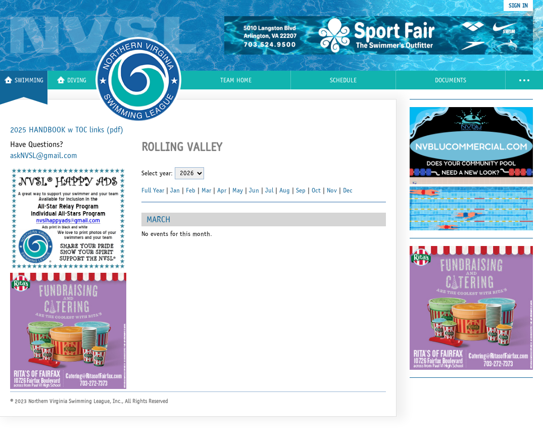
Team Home (236, 80)
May (237, 190)
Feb (190, 190)
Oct (316, 190)
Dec (348, 190)
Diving (71, 80)
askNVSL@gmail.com (43, 156)
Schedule (343, 80)
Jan (175, 190)
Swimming (24, 80)
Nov (332, 190)
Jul (269, 190)
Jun (254, 190)
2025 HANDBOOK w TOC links (66, 130)
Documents (450, 80)
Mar (206, 190)
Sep (301, 190)
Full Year (152, 190)
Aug (284, 190)
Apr (221, 190)
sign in (518, 6)
